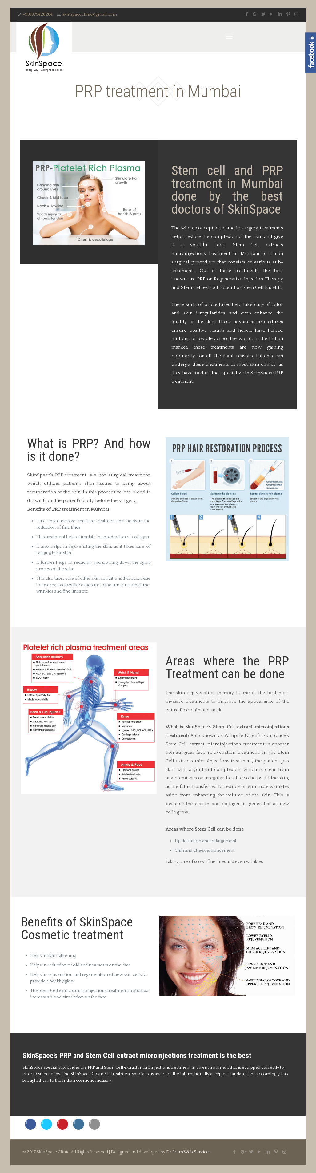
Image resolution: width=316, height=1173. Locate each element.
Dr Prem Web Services (188, 1152)
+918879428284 (38, 14)
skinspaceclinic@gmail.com (89, 14)
